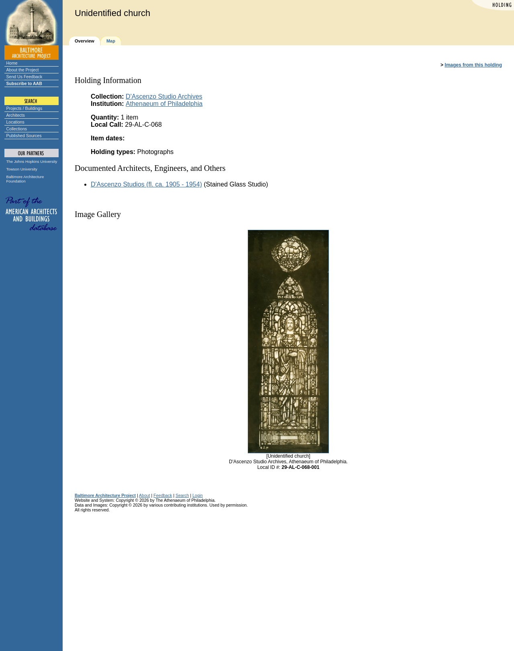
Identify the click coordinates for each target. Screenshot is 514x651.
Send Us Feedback (24, 76)
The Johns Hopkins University (31, 161)
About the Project (22, 69)
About (144, 495)
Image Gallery (98, 214)
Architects (15, 115)
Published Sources (24, 135)
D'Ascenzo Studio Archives (164, 96)
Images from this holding (473, 65)
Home (12, 63)
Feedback (162, 495)
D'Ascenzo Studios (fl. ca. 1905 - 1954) (146, 184)
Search (182, 495)
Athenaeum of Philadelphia (164, 103)
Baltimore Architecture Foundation (25, 178)
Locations (15, 122)
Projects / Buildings (24, 108)
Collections (16, 128)
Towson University (21, 169)
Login (197, 495)
